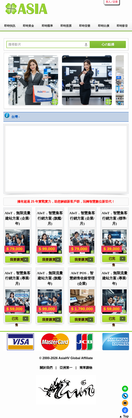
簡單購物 (86, 367)
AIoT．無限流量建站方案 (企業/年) (17, 218)
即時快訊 (9, 25)
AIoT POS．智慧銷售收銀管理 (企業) (82, 278)
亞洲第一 (66, 367)
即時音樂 (84, 25)
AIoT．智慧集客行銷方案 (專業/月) (17, 278)
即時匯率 (47, 25)
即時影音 (122, 25)
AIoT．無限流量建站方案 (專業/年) (114, 278)
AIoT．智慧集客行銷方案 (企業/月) (82, 218)
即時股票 (66, 25)
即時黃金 (28, 25)
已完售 (112, 259)
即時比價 (103, 25)
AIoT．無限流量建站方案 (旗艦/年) (50, 278)
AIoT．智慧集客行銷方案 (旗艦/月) (50, 218)
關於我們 (46, 367)
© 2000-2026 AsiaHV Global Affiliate (66, 358)
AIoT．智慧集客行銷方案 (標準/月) (114, 218)
